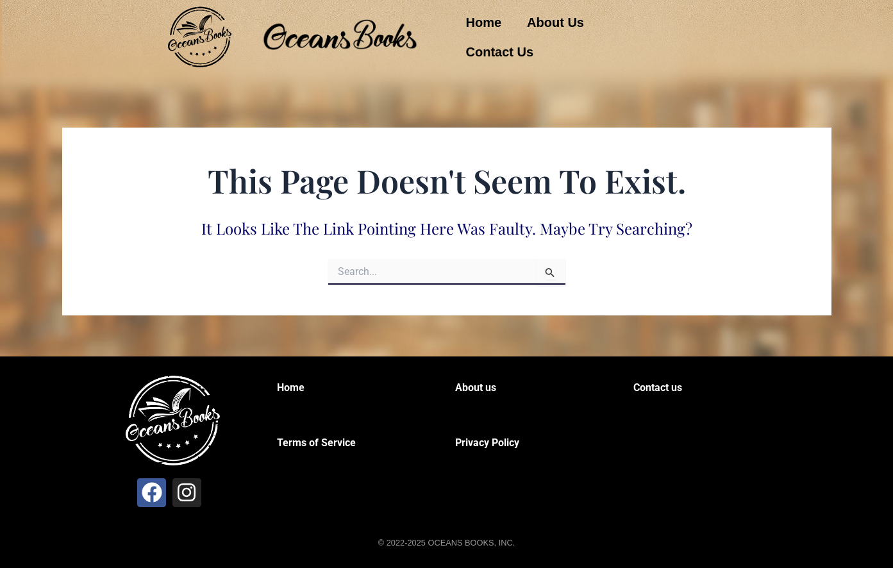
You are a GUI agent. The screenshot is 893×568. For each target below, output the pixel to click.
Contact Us (500, 52)
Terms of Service (316, 443)
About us (475, 387)
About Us (555, 22)
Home (484, 22)
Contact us (657, 387)
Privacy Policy (487, 443)
